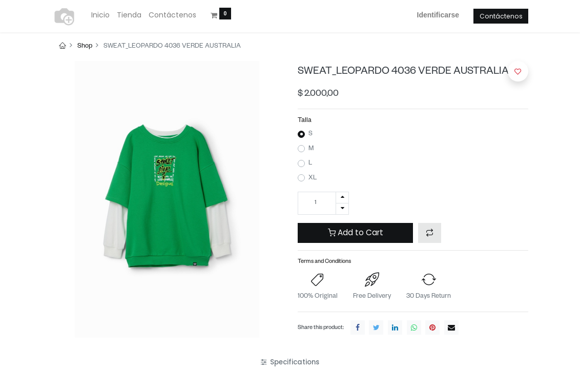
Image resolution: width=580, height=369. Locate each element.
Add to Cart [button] (355, 232)
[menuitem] (100, 15)
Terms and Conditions (324, 262)
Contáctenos (501, 16)
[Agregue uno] (342, 197)
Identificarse (438, 15)
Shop (84, 46)
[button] (429, 233)
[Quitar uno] (342, 208)
